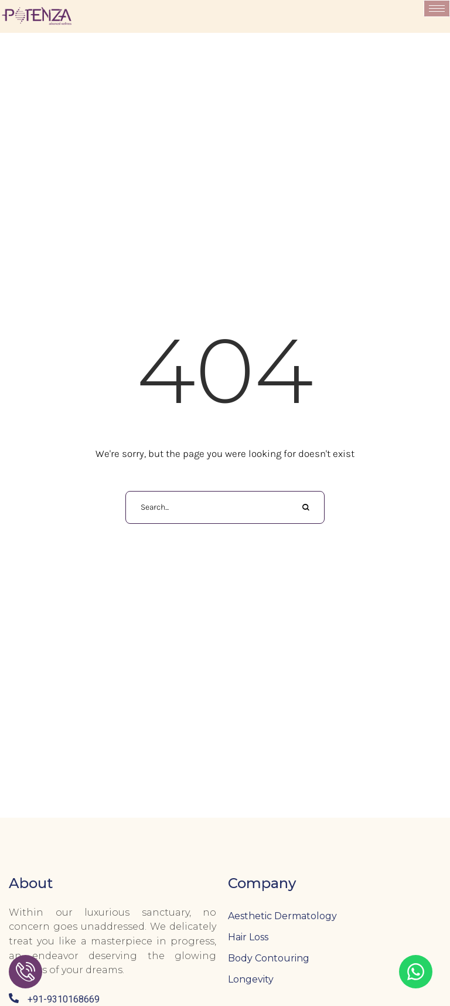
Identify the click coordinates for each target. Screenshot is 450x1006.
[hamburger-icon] (437, 8)
